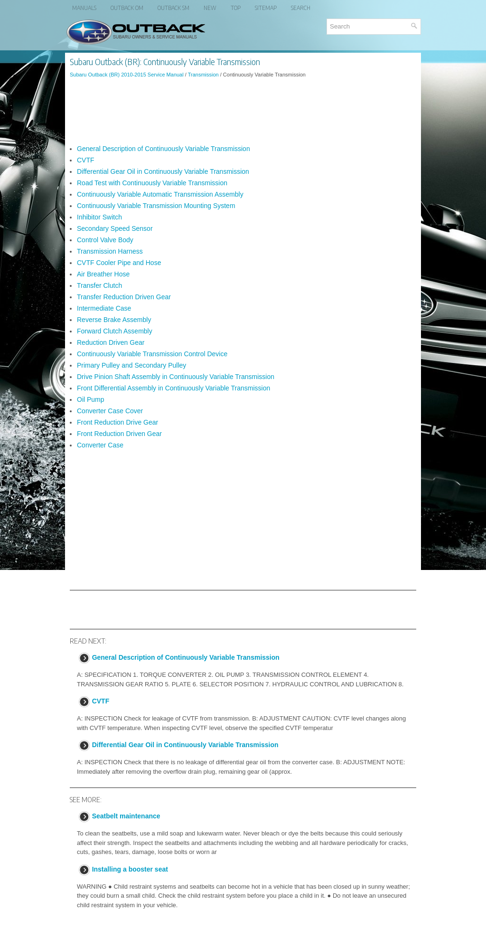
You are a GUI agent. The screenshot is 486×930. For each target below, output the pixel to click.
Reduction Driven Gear (110, 342)
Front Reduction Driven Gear (119, 433)
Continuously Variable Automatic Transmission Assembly (160, 194)
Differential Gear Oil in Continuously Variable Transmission (163, 171)
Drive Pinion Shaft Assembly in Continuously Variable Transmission (175, 376)
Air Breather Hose (103, 274)
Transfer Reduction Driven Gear (124, 297)
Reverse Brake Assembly (114, 319)
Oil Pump (90, 399)
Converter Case (100, 445)
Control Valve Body (105, 240)
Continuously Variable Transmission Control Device (152, 354)
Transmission (203, 74)
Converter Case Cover (110, 411)
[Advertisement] (243, 111)
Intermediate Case (104, 308)
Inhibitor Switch (99, 217)
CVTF (85, 160)
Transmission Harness (110, 251)
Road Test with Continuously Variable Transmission (152, 183)
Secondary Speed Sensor (115, 228)
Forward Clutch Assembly (114, 331)
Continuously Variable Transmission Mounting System (156, 205)
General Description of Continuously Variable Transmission (163, 148)
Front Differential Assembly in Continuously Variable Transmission (173, 388)
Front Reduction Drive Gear (117, 422)
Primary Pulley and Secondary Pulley (131, 365)
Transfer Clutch (99, 285)
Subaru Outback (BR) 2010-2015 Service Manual (127, 74)
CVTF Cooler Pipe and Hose (119, 262)
